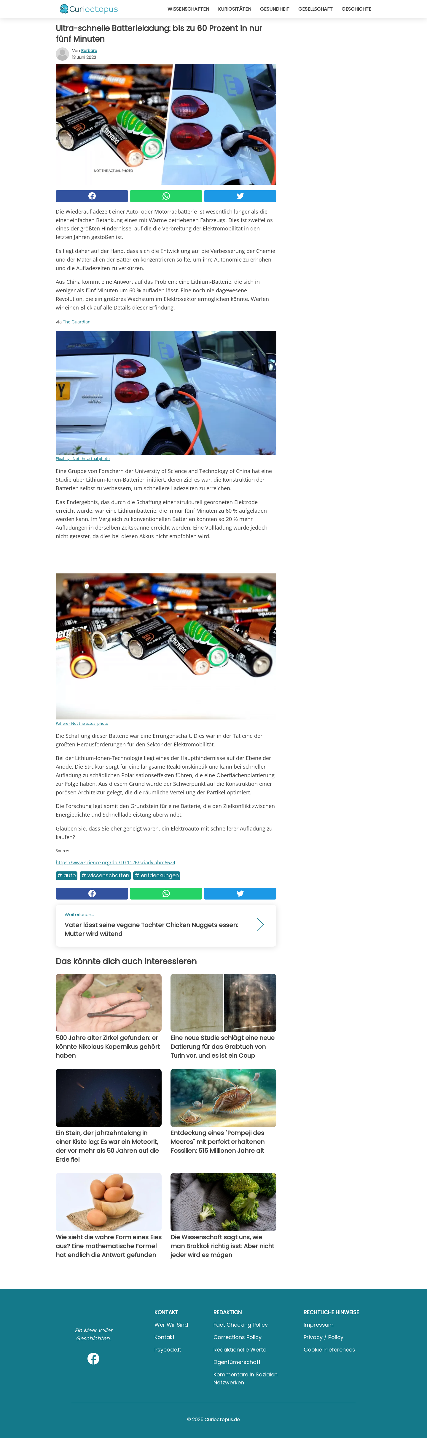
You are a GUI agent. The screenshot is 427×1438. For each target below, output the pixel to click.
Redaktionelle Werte (240, 1349)
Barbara (89, 51)
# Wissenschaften (105, 875)
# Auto (66, 875)
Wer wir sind (171, 1324)
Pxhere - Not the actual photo (82, 723)
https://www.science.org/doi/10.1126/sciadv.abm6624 (115, 862)
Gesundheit (274, 9)
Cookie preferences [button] (329, 1349)
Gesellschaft (315, 9)
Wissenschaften (188, 9)
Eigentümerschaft (237, 1362)
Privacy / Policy (323, 1337)
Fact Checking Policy (241, 1324)
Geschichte (356, 9)
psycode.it (167, 1349)
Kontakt (164, 1337)
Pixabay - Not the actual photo (83, 458)
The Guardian (76, 322)
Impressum (319, 1324)
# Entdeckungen (157, 875)
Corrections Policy (238, 1337)
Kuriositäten (234, 9)
